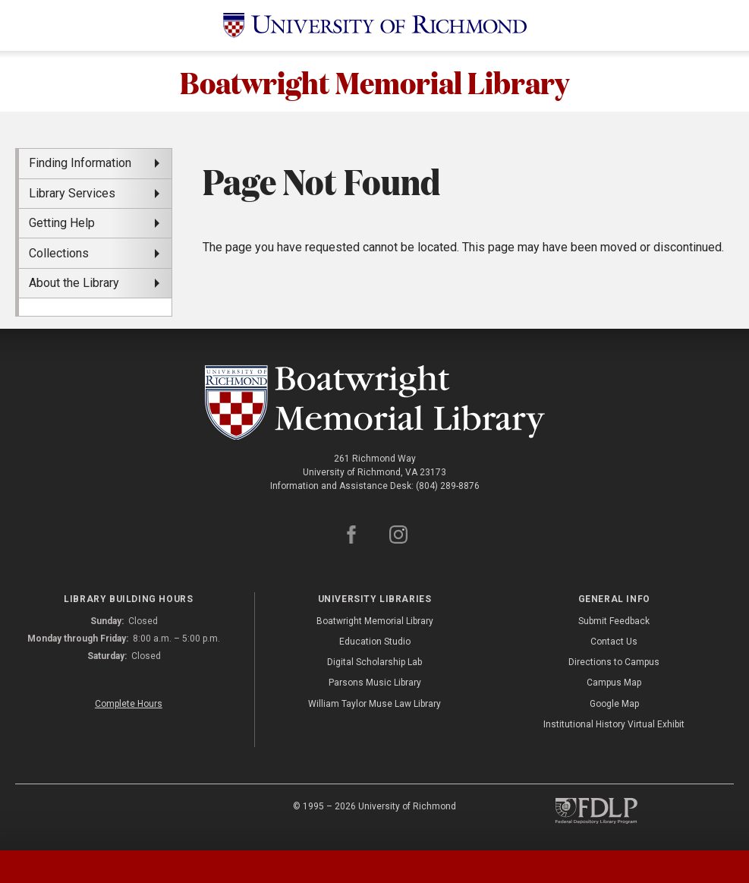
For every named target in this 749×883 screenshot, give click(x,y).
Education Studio (375, 641)
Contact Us (613, 641)
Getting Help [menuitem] (62, 223)
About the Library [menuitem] (74, 283)
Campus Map (614, 682)
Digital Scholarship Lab (374, 662)
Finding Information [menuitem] (80, 163)
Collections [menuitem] (59, 253)
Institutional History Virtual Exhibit (613, 724)
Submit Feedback (614, 621)
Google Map (614, 704)
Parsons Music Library (375, 682)
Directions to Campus (613, 662)
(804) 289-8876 (448, 486)
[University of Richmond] (375, 25)
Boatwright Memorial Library (374, 81)
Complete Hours (128, 704)
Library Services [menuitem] (72, 193)
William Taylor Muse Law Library (374, 704)
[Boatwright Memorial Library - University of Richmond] (375, 402)
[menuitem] (95, 306)
